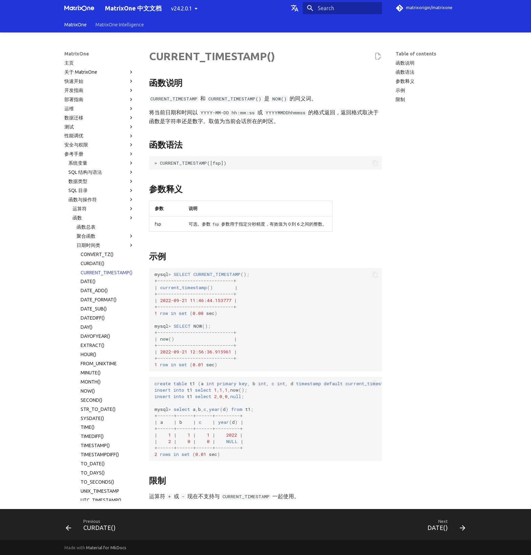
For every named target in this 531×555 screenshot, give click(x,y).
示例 (400, 90)
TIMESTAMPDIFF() (100, 328)
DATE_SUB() (94, 182)
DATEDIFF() (93, 191)
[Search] (342, 8)
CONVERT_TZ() (97, 128)
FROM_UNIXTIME (99, 237)
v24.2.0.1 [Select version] (181, 8)
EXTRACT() (92, 219)
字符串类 (105, 419)
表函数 (105, 438)
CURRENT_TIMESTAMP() (106, 146)
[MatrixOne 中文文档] (79, 8)
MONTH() (91, 255)
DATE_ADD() (94, 164)
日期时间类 (105, 119)
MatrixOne (75, 24)
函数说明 (405, 63)
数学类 (105, 410)
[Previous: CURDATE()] (92, 526)
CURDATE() (92, 137)
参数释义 (405, 81)
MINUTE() (91, 246)
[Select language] (294, 8)
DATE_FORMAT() (98, 173)
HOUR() (88, 228)
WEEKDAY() (93, 392)
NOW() (88, 264)
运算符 (103, 82)
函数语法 (405, 72)
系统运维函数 (105, 474)
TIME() (87, 300)
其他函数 (105, 465)
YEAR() (88, 401)
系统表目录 (80, 492)
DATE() (88, 155)
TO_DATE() (93, 337)
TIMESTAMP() (95, 319)
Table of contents (416, 53)
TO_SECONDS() (97, 355)
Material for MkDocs (106, 547)
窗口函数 (105, 447)
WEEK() (88, 383)
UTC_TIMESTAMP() (101, 373)
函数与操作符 (101, 73)
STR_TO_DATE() (98, 282)
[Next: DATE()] (444, 526)
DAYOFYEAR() (95, 209)
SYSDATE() (92, 292)
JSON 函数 (105, 456)
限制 (400, 99)
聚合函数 (105, 110)
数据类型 (101, 55)
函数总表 (86, 100)
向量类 (105, 428)
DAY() (86, 200)
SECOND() (91, 273)
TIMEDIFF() (92, 310)
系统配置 (101, 483)
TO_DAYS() (93, 346)
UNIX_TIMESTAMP (100, 364)
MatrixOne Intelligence (119, 24)
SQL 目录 (101, 64)
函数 (103, 91)
